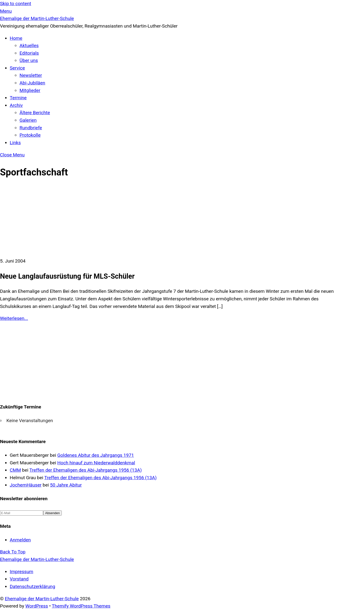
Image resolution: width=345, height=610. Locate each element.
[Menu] (6, 11)
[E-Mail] (21, 513)
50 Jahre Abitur (66, 485)
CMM (15, 470)
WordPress (36, 606)
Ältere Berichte (35, 112)
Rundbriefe (31, 128)
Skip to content (15, 3)
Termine (18, 98)
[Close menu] (12, 155)
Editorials (29, 53)
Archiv (16, 105)
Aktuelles (29, 45)
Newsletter (31, 75)
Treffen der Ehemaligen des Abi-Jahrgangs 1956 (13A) (86, 470)
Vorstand (19, 579)
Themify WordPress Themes (81, 606)
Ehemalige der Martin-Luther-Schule (42, 598)
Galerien (28, 120)
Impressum (21, 571)
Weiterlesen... (14, 318)
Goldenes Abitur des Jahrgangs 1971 (95, 455)
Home (16, 38)
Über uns (29, 60)
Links (15, 142)
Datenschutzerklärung (32, 586)
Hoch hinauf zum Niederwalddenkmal (96, 463)
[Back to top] (12, 552)
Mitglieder (30, 90)
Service (17, 68)
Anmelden (20, 540)
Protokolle (30, 135)
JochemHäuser (25, 485)
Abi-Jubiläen (32, 83)
